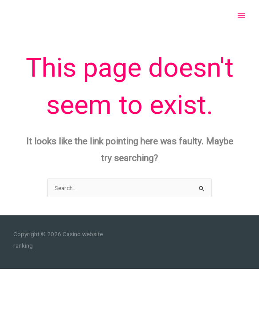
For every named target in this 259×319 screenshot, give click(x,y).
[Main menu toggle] (241, 16)
